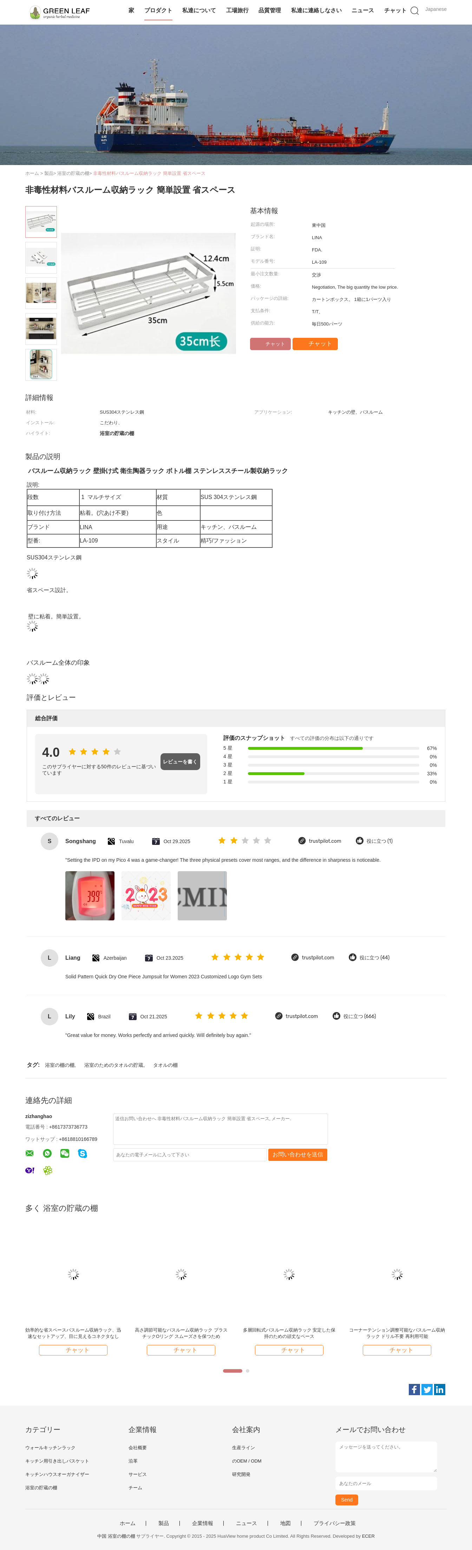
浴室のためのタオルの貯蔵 (113, 1065)
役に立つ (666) (359, 1016)
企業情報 (202, 1523)
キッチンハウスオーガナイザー (57, 1474)
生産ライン (243, 1447)
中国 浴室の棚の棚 (116, 1536)
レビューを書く (180, 761)
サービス (138, 1474)
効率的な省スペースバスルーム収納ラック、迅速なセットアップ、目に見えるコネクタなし (73, 1333)
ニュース (363, 10)
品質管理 (269, 10)
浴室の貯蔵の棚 (41, 1487)
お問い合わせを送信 (298, 1154)
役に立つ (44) (374, 958)
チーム (135, 1487)
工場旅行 (237, 10)
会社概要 (138, 1447)
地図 (285, 1523)
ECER (368, 1536)
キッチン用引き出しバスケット (57, 1461)
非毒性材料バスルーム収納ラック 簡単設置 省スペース (149, 173)
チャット (395, 10)
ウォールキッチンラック (50, 1447)
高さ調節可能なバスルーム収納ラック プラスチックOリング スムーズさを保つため (181, 1333)
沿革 (133, 1461)
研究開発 (241, 1474)
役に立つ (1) (380, 841)
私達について (199, 10)
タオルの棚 (165, 1065)
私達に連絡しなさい (316, 10)
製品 (163, 1523)
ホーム (128, 1523)
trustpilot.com (325, 841)
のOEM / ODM (247, 1461)
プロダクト (158, 10)
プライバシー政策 (335, 1523)
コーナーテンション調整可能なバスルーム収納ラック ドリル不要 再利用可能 (397, 1333)
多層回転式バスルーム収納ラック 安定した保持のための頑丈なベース (289, 1333)
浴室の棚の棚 (59, 1065)
